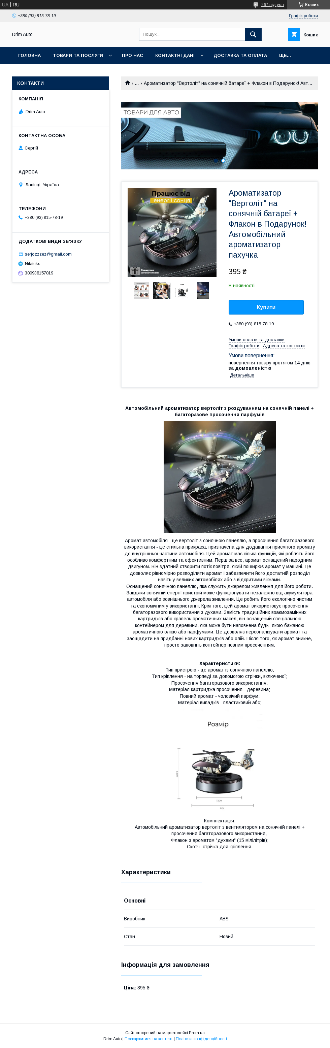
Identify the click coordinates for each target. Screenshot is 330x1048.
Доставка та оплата (240, 55)
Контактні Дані (175, 55)
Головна (29, 55)
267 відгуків (272, 4)
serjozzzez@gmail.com (48, 254)
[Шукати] (253, 34)
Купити (266, 307)
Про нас (132, 55)
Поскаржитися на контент (149, 1039)
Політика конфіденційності (201, 1039)
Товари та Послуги (78, 55)
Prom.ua (197, 1032)
